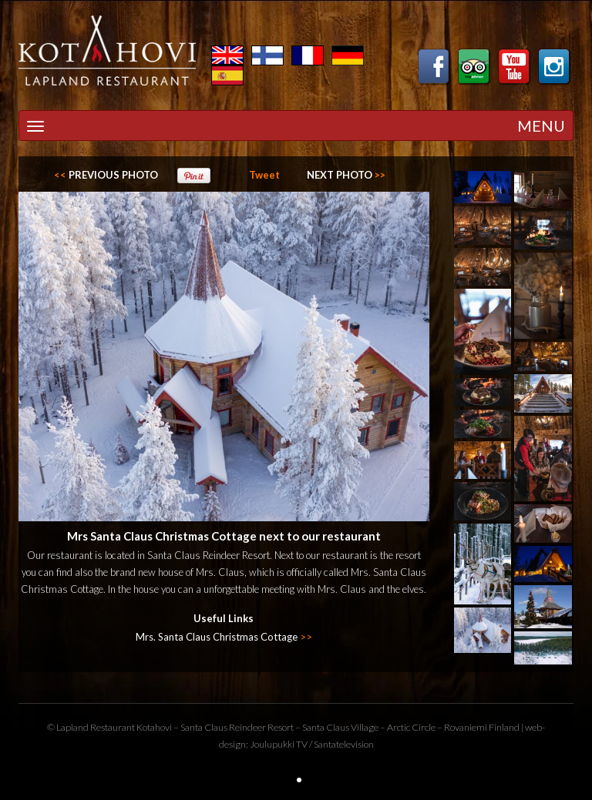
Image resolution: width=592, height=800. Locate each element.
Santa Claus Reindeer (223, 727)
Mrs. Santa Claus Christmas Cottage (224, 637)
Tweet (264, 175)
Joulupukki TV (279, 744)
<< (106, 175)
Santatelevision (344, 744)
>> (346, 175)
